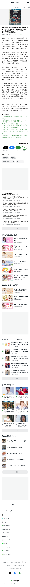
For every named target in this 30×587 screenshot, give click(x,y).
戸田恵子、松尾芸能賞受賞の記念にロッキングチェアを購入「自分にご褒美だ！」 (15, 209)
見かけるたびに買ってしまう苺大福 (16, 466)
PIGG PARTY (6, 536)
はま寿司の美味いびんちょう (14, 453)
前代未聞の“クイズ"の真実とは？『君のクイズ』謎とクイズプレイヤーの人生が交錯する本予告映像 (19, 365)
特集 (23, 7)
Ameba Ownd (6, 529)
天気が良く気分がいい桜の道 (14, 447)
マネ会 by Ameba (7, 522)
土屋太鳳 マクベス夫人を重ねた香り (16, 459)
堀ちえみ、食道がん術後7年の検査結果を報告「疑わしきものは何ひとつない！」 (15, 203)
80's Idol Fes (20, 162)
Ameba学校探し (7, 554)
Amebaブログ (6, 525)
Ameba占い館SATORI (8, 547)
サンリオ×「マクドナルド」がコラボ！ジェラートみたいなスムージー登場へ (19, 344)
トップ (3, 7)
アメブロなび (6, 550)
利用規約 (8, 565)
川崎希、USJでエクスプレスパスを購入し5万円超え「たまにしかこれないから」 (15, 221)
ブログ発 (17, 7)
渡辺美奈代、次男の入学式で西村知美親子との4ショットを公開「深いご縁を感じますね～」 (15, 131)
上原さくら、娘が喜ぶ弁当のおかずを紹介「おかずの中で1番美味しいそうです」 (15, 215)
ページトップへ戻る (15, 503)
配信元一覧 (5, 562)
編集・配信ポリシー (16, 562)
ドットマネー (6, 518)
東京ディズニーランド (8, 162)
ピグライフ (5, 543)
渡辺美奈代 (5, 158)
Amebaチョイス (7, 515)
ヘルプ (25, 562)
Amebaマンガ (6, 540)
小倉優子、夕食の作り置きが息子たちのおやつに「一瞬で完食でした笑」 (15, 197)
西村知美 (13, 158)
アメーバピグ (6, 532)
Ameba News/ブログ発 (17, 35)
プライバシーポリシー (18, 565)
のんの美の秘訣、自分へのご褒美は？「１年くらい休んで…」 (23, 397)
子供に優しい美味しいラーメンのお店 (16, 441)
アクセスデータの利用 (15, 568)
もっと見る (15, 228)
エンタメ (10, 7)
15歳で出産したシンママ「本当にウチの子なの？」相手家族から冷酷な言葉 (19, 358)
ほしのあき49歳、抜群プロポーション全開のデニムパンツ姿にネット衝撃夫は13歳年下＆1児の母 (19, 372)
